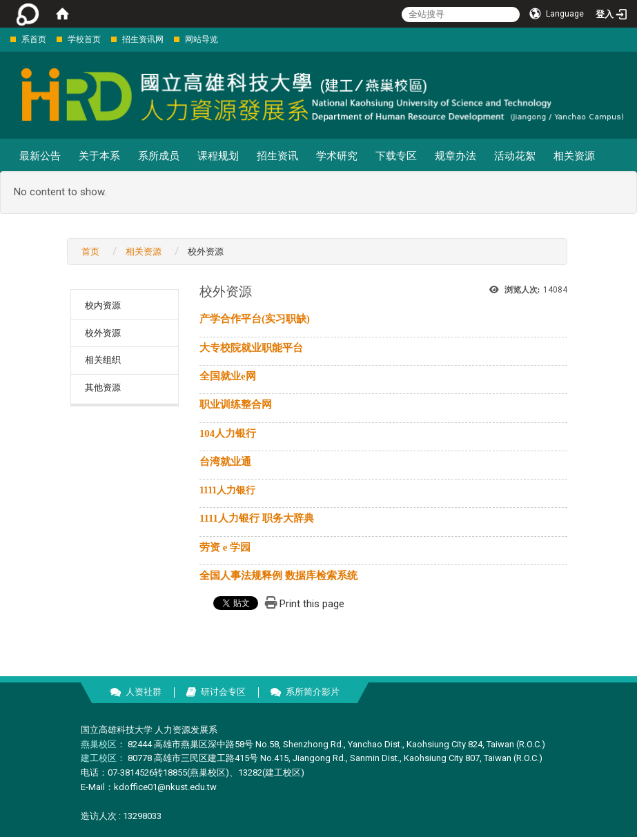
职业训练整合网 (235, 404)
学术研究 (336, 156)
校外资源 (103, 333)
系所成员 (158, 156)
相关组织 (103, 360)
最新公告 (40, 156)
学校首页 (84, 39)
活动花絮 (515, 156)
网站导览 (201, 39)
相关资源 (574, 156)
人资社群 (143, 691)
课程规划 (218, 156)
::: (3, 39)
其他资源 (103, 387)
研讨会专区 (223, 691)
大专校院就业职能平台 (251, 347)
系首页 (33, 39)
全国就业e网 (227, 376)
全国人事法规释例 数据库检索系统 (278, 575)
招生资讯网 (143, 39)
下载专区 (396, 156)
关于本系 (99, 156)
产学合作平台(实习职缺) (254, 318)
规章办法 (455, 156)
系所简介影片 (313, 691)
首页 (90, 251)
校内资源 (103, 305)
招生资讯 (277, 156)
